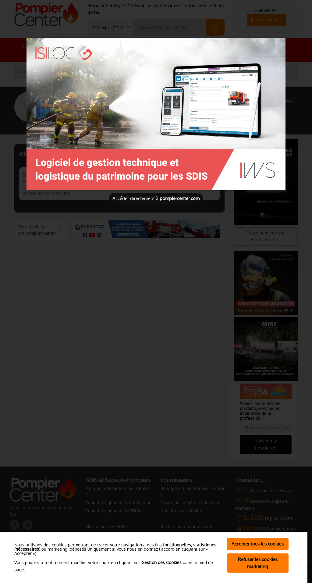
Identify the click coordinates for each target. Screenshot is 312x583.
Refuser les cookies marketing (258, 563)
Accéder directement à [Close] (156, 198)
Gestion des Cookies (161, 562)
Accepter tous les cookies (258, 544)
